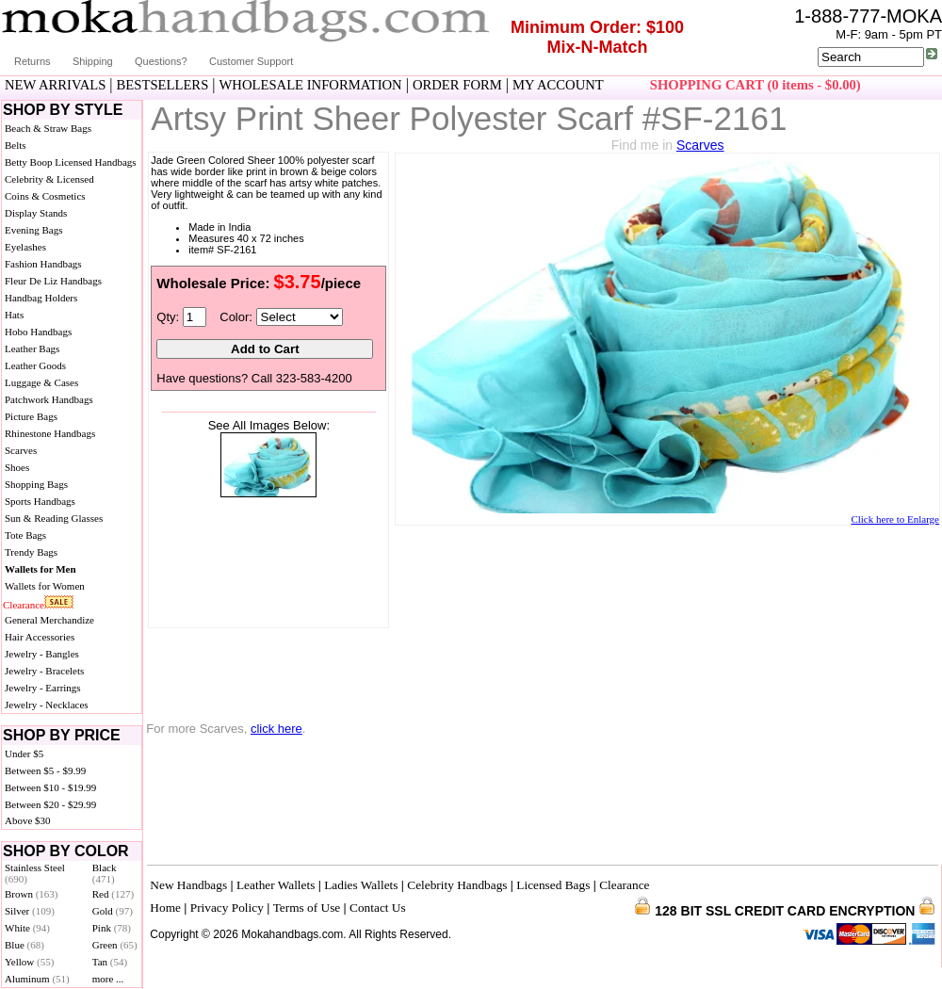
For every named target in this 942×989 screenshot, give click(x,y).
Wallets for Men (40, 569)
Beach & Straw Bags (48, 128)
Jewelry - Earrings (43, 687)
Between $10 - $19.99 (50, 787)
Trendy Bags (31, 552)
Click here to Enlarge (895, 519)
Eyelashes (25, 246)
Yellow (29, 961)
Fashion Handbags (43, 263)
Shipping (93, 61)
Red (113, 894)
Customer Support (251, 61)
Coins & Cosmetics (45, 196)
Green (115, 944)
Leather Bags (32, 348)
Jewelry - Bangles (42, 653)
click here (276, 728)
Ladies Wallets (361, 885)
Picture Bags (31, 416)
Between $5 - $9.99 (45, 770)
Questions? (161, 61)
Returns (32, 61)
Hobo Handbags (38, 331)
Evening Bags (33, 229)
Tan (109, 961)
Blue (24, 944)
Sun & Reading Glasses (54, 518)
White (27, 927)
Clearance (23, 604)
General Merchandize (49, 619)
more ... (108, 978)
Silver (30, 910)
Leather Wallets (275, 885)
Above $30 (28, 820)
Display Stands (36, 213)
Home (165, 907)
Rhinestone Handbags (50, 433)
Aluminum (37, 978)
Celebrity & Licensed (49, 179)
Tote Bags (25, 535)
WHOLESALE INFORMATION (310, 84)
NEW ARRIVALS (55, 84)
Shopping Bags (36, 484)
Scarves (21, 450)
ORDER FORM (457, 84)
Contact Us (377, 907)
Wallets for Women (45, 586)
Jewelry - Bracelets (44, 670)
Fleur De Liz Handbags (53, 280)
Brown (31, 894)
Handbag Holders (41, 297)
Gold (112, 910)
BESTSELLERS (163, 84)
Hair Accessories (39, 636)
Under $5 (24, 753)
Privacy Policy (227, 907)
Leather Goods (35, 365)
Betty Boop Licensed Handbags (71, 162)
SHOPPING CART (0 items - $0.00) (755, 84)
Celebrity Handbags (457, 885)
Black (104, 873)
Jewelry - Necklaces (47, 704)
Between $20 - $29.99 (50, 804)
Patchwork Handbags (49, 399)
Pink (111, 927)
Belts (15, 145)
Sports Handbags (40, 501)
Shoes (17, 467)
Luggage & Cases (41, 382)
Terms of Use (307, 907)
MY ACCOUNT (558, 84)
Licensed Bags (553, 885)
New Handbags (188, 885)
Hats (14, 314)
